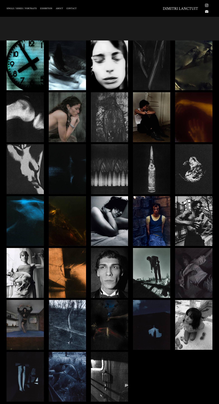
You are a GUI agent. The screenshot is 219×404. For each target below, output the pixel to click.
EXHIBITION (46, 8)
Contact (71, 8)
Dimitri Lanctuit (180, 8)
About (59, 8)
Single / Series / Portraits (22, 8)
